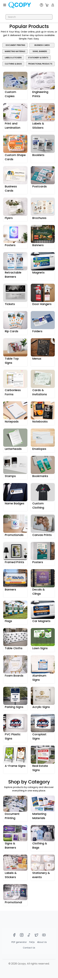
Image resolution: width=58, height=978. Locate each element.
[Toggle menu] (5, 5)
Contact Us (29, 947)
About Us (42, 942)
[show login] (53, 5)
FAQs (32, 942)
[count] (47, 5)
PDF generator (19, 942)
